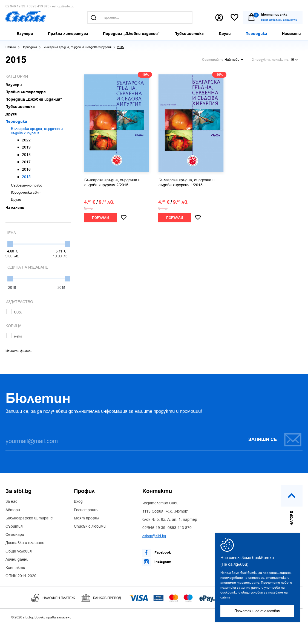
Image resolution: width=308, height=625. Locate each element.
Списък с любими (90, 526)
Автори (12, 510)
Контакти (15, 567)
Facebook (156, 553)
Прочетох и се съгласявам (257, 611)
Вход (78, 501)
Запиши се (275, 439)
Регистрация (86, 510)
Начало (10, 47)
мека (14, 336)
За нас (11, 501)
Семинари (14, 534)
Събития (14, 526)
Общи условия (18, 551)
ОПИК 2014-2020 (20, 576)
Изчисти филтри (19, 351)
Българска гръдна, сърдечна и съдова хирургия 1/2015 (187, 183)
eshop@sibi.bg (63, 6)
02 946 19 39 (15, 6)
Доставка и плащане (24, 542)
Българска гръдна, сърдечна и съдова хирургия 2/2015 (112, 183)
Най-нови (233, 59)
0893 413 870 (39, 6)
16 (294, 59)
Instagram (156, 562)
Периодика (29, 47)
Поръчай (100, 218)
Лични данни (16, 559)
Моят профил (86, 518)
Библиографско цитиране (29, 518)
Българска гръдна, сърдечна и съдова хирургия (77, 47)
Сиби (14, 312)
